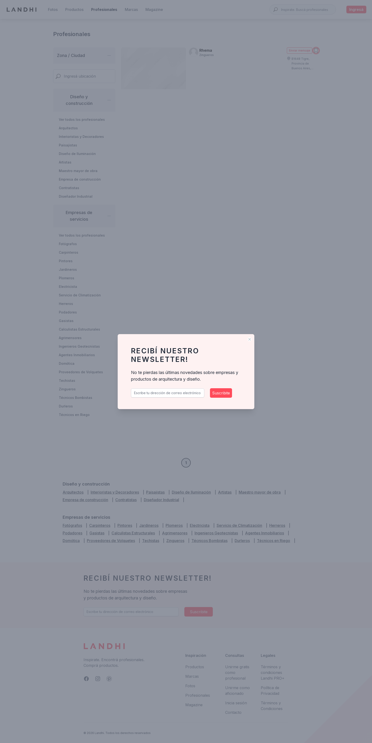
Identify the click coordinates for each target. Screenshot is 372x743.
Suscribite (221, 393)
